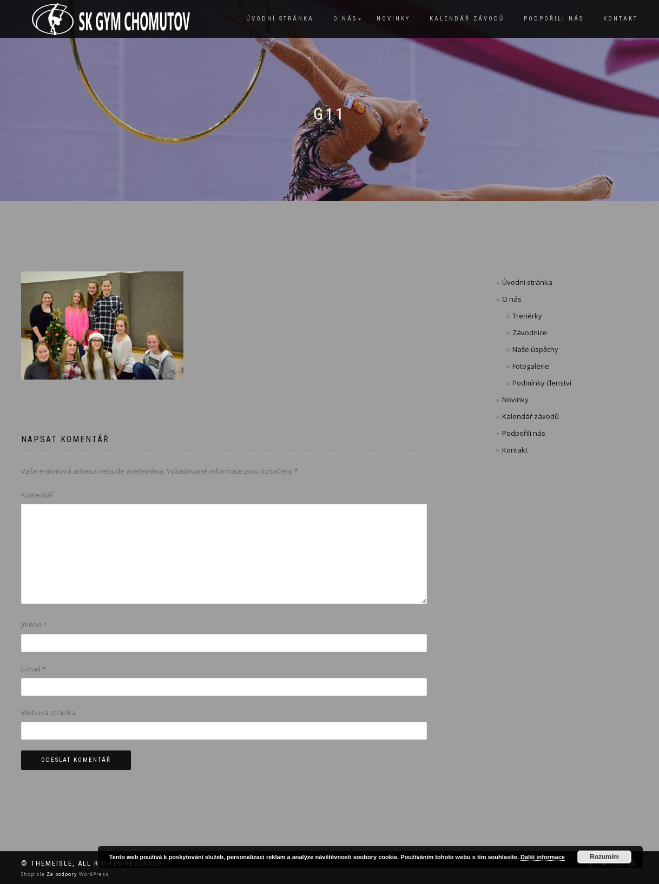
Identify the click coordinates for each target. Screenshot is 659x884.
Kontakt (620, 18)
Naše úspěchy (535, 349)
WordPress (93, 874)
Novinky (393, 18)
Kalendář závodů (467, 18)
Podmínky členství (541, 383)
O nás (345, 18)
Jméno (34, 624)
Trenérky (527, 316)
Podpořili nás (554, 18)
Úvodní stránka (280, 18)
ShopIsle (34, 874)
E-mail (33, 669)
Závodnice (529, 332)
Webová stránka (48, 712)
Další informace (542, 857)
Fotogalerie (530, 366)
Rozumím (604, 857)
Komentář (37, 495)
